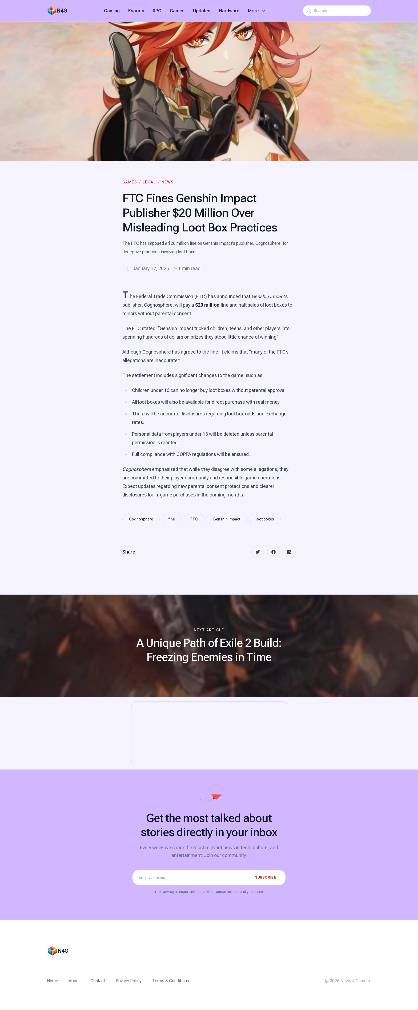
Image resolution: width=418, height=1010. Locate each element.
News (168, 182)
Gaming (112, 10)
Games (177, 10)
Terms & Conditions (170, 981)
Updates (201, 10)
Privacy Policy (129, 981)
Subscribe (265, 877)
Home (52, 981)
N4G (62, 10)
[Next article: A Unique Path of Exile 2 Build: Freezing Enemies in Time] (209, 646)
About (74, 981)
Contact (97, 981)
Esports (136, 10)
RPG (157, 10)
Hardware (229, 10)
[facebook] (273, 552)
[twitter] (257, 552)
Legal (149, 182)
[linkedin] (289, 552)
